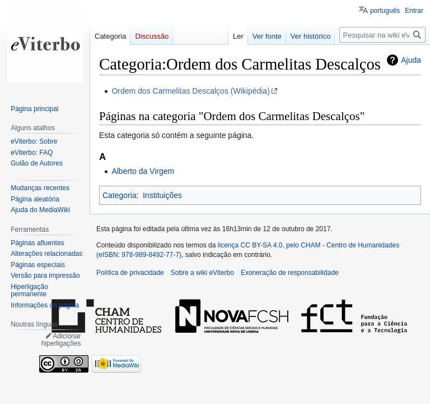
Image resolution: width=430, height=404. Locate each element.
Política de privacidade (130, 273)
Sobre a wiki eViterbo (202, 273)
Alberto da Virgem (142, 171)
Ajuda (411, 60)
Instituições (162, 195)
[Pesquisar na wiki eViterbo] (382, 35)
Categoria (119, 195)
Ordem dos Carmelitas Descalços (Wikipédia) (190, 90)
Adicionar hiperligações (61, 340)
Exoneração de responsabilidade (290, 273)
